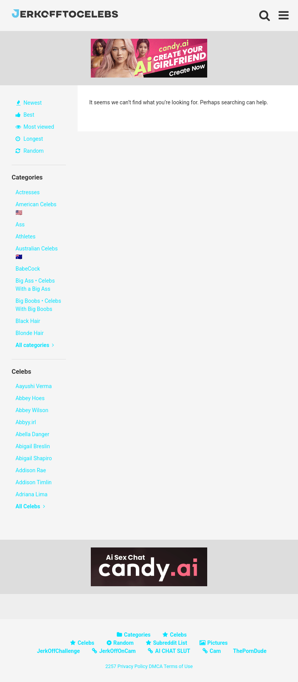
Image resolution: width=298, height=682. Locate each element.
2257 (110, 666)
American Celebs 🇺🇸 (36, 208)
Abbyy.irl (26, 422)
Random (30, 151)
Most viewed (35, 127)
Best (25, 115)
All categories (35, 345)
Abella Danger (32, 434)
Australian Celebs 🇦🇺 (37, 252)
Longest (29, 139)
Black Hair (28, 321)
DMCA (156, 666)
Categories (137, 635)
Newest (29, 103)
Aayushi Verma (34, 386)
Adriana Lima (31, 494)
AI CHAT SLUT (172, 651)
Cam (215, 651)
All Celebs (30, 506)
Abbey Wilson (32, 410)
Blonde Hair (29, 333)
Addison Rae (31, 470)
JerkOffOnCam (117, 651)
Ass (20, 224)
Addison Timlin (34, 482)
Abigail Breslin (33, 446)
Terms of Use (178, 666)
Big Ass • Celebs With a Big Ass (35, 285)
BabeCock (28, 269)
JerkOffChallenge (58, 651)
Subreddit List (170, 643)
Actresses (28, 192)
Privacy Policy (133, 666)
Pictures (217, 643)
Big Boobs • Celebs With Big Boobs (38, 305)
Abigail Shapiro (34, 458)
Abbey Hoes (30, 398)
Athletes (25, 236)
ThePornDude (250, 651)
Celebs (178, 635)
